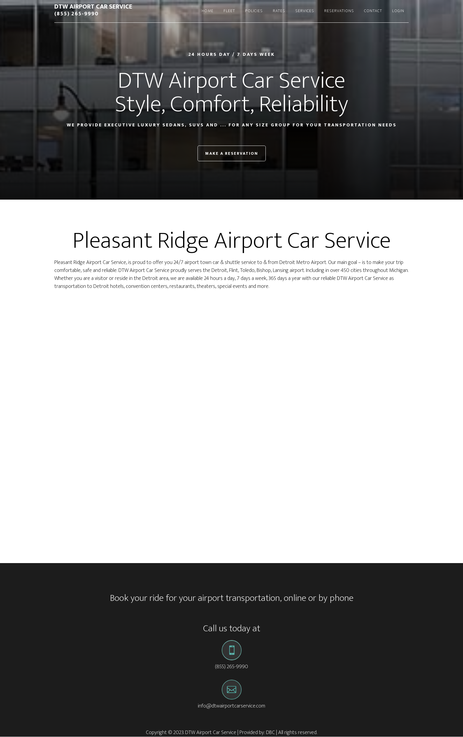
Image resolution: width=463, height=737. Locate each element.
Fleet (229, 10)
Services (304, 10)
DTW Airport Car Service (93, 6)
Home (207, 10)
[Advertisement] (231, 340)
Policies (254, 10)
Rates (279, 10)
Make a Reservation (231, 153)
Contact (373, 10)
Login (398, 10)
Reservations (339, 10)
